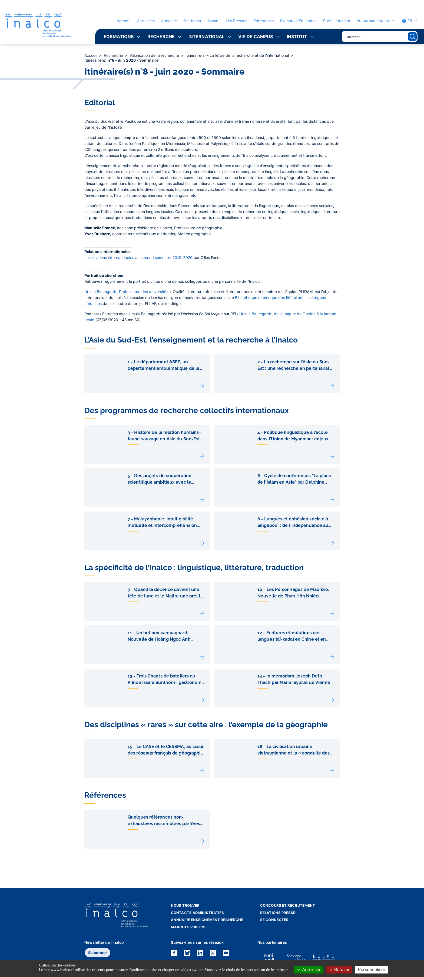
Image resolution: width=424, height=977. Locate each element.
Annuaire (169, 20)
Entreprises (264, 20)
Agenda (124, 20)
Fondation (192, 20)
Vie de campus (255, 36)
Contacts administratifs (197, 912)
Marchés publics (188, 927)
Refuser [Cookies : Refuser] (339, 969)
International (206, 36)
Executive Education (298, 20)
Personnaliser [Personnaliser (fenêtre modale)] (371, 969)
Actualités (146, 20)
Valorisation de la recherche (155, 55)
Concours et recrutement (287, 905)
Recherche (161, 36)
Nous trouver (185, 905)
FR (407, 20)
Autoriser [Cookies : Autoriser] (309, 969)
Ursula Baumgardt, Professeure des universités (126, 291)
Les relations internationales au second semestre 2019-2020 (138, 257)
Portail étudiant (336, 20)
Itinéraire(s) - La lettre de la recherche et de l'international (238, 55)
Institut (297, 36)
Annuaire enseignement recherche (207, 920)
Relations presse (278, 912)
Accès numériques (373, 20)
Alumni (213, 20)
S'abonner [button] (97, 952)
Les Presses (236, 20)
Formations (119, 36)
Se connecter (274, 920)
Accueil (91, 55)
